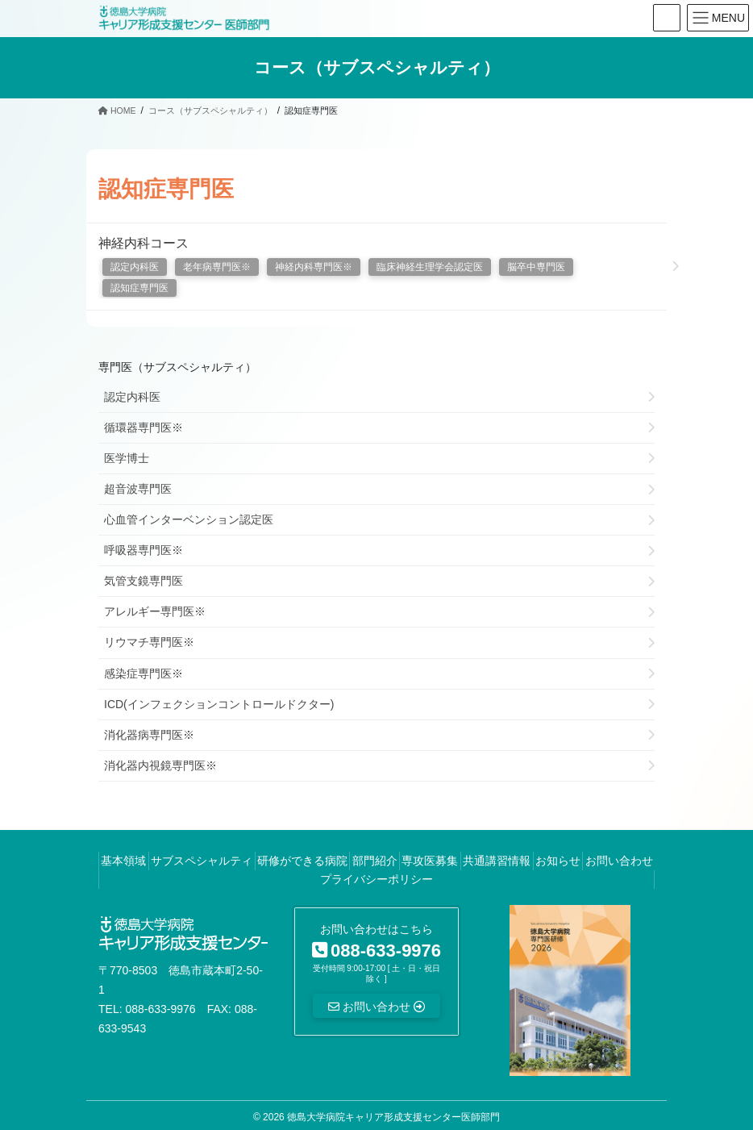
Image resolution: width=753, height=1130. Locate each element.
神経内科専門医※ (313, 267)
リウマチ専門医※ (149, 642)
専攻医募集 (429, 860)
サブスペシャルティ (201, 860)
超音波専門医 (138, 488)
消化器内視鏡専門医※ (160, 765)
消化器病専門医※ (149, 734)
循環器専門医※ (143, 427)
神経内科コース (143, 243)
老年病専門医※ (217, 267)
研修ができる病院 (302, 860)
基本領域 (123, 860)
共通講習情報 (496, 860)
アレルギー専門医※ (155, 611)
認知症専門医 (139, 288)
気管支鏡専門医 (143, 580)
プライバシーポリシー (376, 879)
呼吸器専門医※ (143, 550)
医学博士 (126, 458)
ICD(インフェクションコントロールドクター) (219, 704)
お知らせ (557, 860)
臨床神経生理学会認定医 (429, 267)
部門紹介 (374, 860)
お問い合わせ (619, 860)
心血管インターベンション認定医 (188, 519)
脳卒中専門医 (536, 267)
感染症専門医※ (143, 673)
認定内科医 (134, 267)
